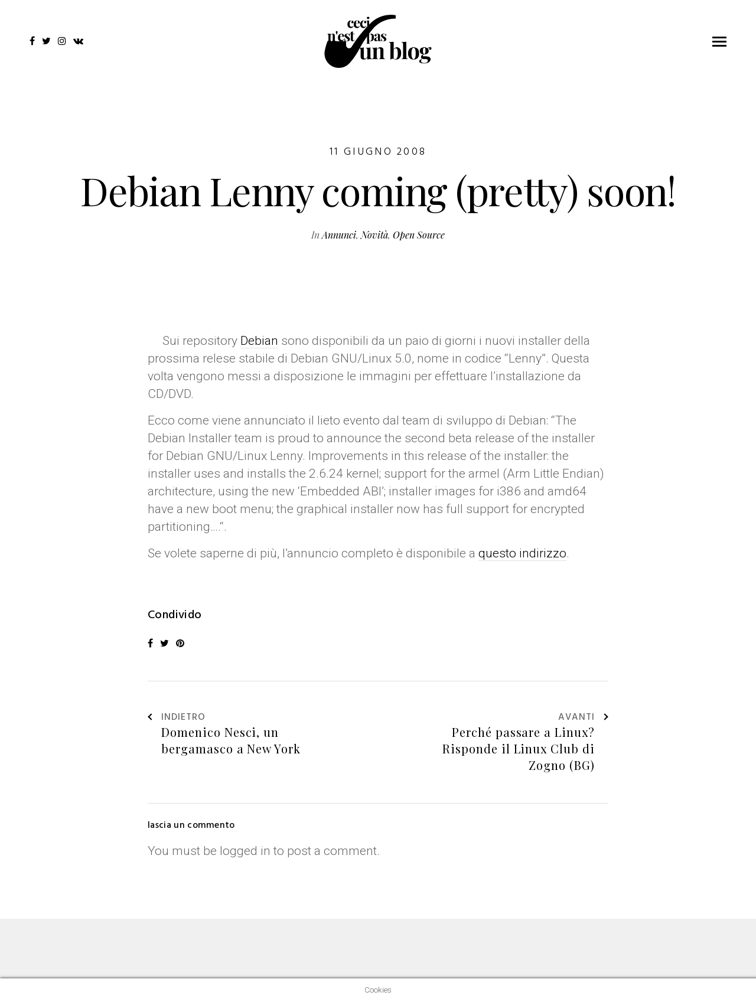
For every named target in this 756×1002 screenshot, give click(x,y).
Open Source (419, 235)
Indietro (177, 718)
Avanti (583, 718)
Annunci (339, 235)
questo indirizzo (522, 553)
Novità (374, 235)
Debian (259, 341)
